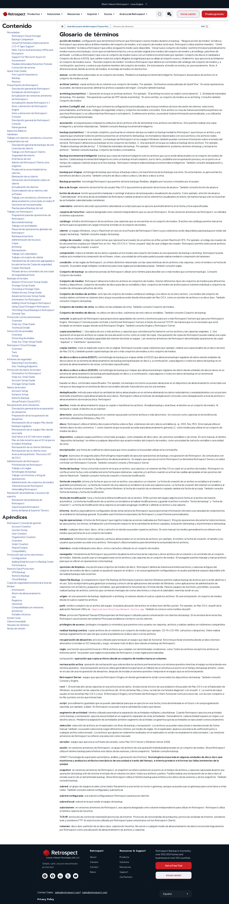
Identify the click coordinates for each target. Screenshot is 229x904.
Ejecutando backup (22, 222)
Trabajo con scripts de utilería (27, 257)
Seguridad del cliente (23, 155)
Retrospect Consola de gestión (24, 523)
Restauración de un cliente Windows (31, 447)
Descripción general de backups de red (33, 144)
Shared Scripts (20, 547)
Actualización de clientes (25, 187)
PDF (203, 26)
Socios (108, 14)
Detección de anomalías (20, 331)
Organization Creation (24, 537)
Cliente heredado (16, 621)
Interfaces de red (21, 158)
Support (124, 871)
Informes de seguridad (19, 359)
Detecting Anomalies (23, 338)
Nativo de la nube (16, 387)
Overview (17, 320)
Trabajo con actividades (24, 225)
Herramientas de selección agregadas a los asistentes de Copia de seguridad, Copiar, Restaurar (33, 264)
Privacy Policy (45, 899)
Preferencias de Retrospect (27, 464)
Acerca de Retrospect (132, 14)
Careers (94, 861)
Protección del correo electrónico (25, 554)
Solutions (124, 861)
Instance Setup (20, 394)
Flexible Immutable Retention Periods (32, 63)
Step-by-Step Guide (23, 324)
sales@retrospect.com (67, 892)
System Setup (19, 530)
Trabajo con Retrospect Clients (28, 151)
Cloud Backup (19, 579)
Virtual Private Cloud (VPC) (26, 401)
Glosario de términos (18, 624)
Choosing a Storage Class (26, 288)
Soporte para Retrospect (25, 506)
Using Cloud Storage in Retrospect (30, 306)
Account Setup (20, 390)
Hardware (12, 134)
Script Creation (20, 544)
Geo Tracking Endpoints (25, 366)
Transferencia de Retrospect (27, 485)
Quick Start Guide (16, 71)
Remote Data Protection (20, 568)
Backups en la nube (17, 278)
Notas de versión (16, 628)
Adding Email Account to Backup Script (33, 561)
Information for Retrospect (26, 299)
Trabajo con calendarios (24, 253)
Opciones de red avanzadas (27, 204)
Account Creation (21, 526)
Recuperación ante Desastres (23, 404)
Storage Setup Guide (23, 285)
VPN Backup (18, 572)
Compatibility (19, 551)
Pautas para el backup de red (27, 208)
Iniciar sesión (188, 14)
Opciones (17, 603)
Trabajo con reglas (21, 468)
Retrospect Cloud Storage (26, 35)
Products (124, 857)
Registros (17, 600)
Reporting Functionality (24, 362)
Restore (16, 81)
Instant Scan (14, 617)
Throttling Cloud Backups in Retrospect (33, 310)
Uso (14, 596)
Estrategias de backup (24, 471)
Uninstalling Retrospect (24, 489)
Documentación (63, 26)
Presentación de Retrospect (22, 85)
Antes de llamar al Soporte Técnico (30, 510)
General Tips (18, 313)
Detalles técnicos (21, 614)
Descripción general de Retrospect (31, 88)
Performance (19, 565)
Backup (16, 78)
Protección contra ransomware (23, 317)
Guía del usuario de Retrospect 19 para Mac (88, 26)
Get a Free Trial (173, 865)
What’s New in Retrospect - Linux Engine (112, 4)
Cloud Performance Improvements (30, 42)
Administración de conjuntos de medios (33, 482)
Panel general (19, 127)
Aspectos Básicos (17, 130)
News (93, 871)
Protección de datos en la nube (24, 369)
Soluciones (53, 14)
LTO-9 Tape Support (23, 46)
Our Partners (126, 876)
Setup (15, 355)
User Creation (19, 533)
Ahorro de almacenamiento (26, 593)
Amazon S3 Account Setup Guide (30, 281)
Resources (73, 14)
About (93, 857)
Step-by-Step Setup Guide (27, 341)
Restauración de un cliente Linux (29, 450)
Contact (94, 866)
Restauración (19, 250)
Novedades (13, 32)
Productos (33, 14)
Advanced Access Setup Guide (28, 295)
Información (18, 589)
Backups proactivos (22, 236)
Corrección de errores (23, 67)
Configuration (19, 558)
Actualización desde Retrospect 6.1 (31, 102)
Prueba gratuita (214, 14)
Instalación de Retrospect (26, 92)
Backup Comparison (22, 39)
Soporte (92, 14)
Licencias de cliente (22, 148)
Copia (15, 243)
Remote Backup (20, 397)
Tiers (14, 352)
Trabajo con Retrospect (20, 211)
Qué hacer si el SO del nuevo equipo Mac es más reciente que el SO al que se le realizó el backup (33, 440)
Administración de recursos (26, 239)
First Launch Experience (25, 74)
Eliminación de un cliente (25, 176)
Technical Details (21, 327)
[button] (169, 14)
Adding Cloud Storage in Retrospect (31, 303)
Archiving (16, 246)
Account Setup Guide (23, 380)
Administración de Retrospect (23, 461)
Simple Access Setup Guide (27, 292)
